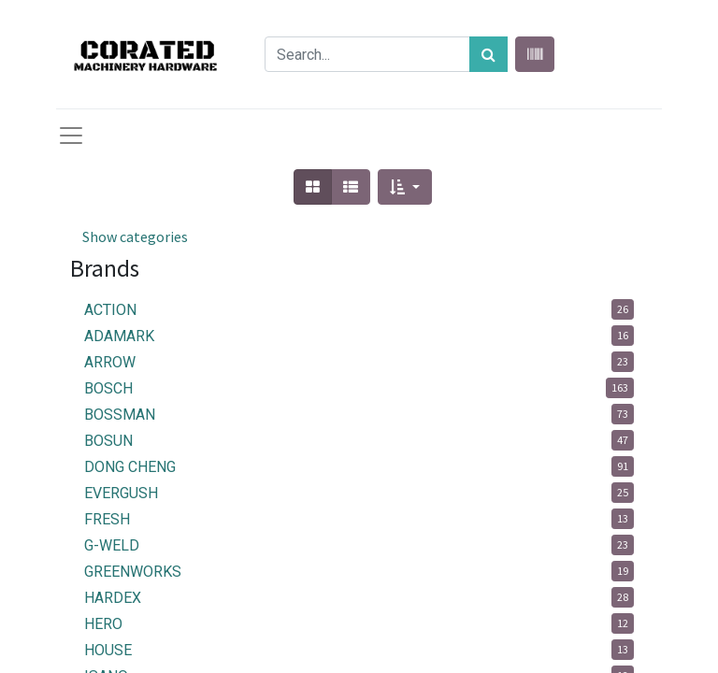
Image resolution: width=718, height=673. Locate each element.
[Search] (488, 54)
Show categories (135, 236)
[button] (404, 187)
